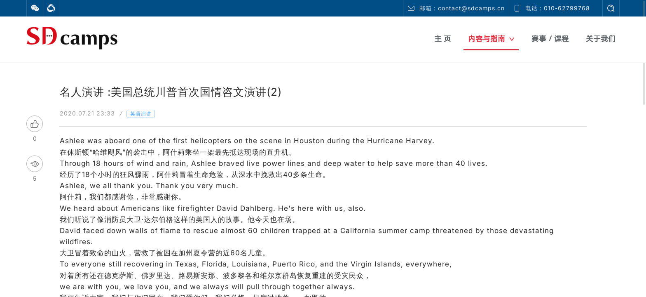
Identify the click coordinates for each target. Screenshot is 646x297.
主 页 (442, 38)
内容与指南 (491, 38)
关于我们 (601, 38)
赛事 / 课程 (550, 38)
